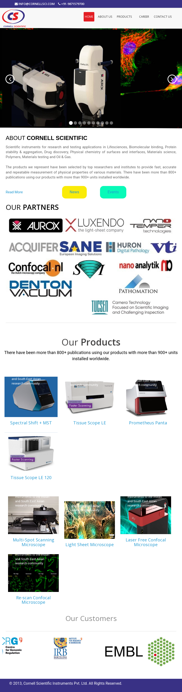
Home (89, 17)
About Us (105, 17)
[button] (5, 78)
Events (113, 192)
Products (125, 17)
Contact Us (163, 17)
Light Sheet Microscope (89, 544)
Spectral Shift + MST (31, 423)
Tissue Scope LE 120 (30, 477)
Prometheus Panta (148, 423)
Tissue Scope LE (89, 423)
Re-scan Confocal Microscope (33, 600)
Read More (14, 192)
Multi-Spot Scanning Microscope (33, 542)
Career (144, 17)
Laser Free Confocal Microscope (146, 542)
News (74, 192)
